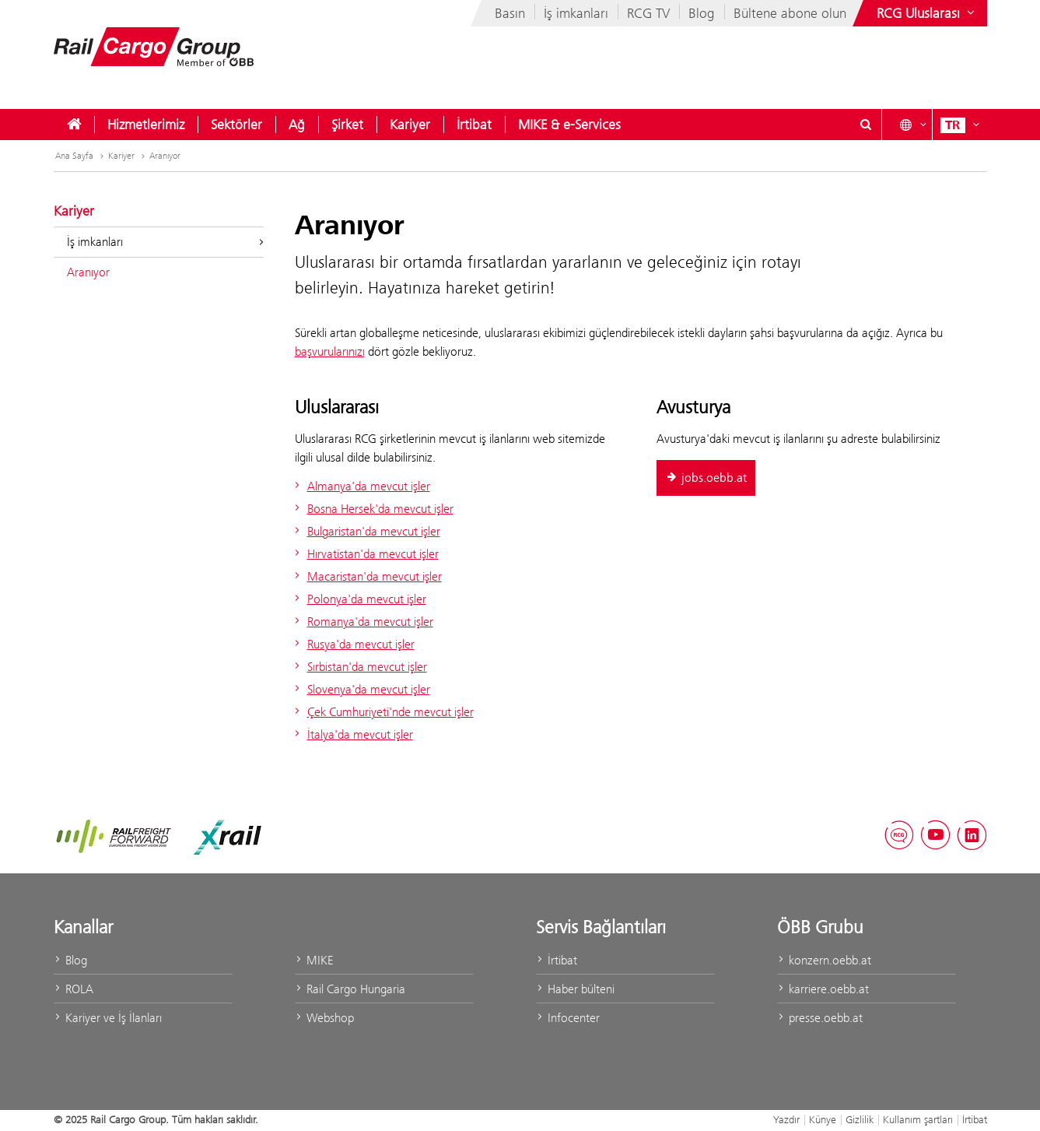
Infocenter (568, 1017)
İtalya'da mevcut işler (352, 734)
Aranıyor (164, 155)
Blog (701, 13)
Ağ (297, 124)
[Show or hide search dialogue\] (866, 124)
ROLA (73, 989)
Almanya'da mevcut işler (360, 486)
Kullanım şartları (918, 1119)
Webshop (324, 1017)
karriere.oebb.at (823, 989)
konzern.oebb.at (824, 960)
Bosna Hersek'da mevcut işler (372, 508)
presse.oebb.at (820, 1017)
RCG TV (648, 13)
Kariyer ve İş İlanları (108, 1017)
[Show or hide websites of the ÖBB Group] (927, 13)
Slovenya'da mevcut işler (360, 689)
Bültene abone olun (790, 13)
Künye (822, 1119)
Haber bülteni (575, 989)
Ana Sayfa (81, 155)
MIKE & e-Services (569, 124)
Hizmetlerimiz (145, 124)
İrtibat (474, 124)
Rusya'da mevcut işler (353, 644)
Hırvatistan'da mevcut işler (365, 553)
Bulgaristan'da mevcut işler (365, 531)
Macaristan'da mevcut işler (366, 576)
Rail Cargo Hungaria (350, 989)
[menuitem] (74, 124)
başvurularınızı (330, 351)
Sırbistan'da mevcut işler (359, 666)
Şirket (347, 124)
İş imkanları (576, 13)
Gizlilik (860, 1119)
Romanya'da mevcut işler (362, 621)
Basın (510, 13)
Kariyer (410, 124)
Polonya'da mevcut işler (358, 599)
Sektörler (236, 124)
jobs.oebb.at (706, 478)
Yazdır (786, 1119)
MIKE (314, 960)
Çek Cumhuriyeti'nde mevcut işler (382, 711)
